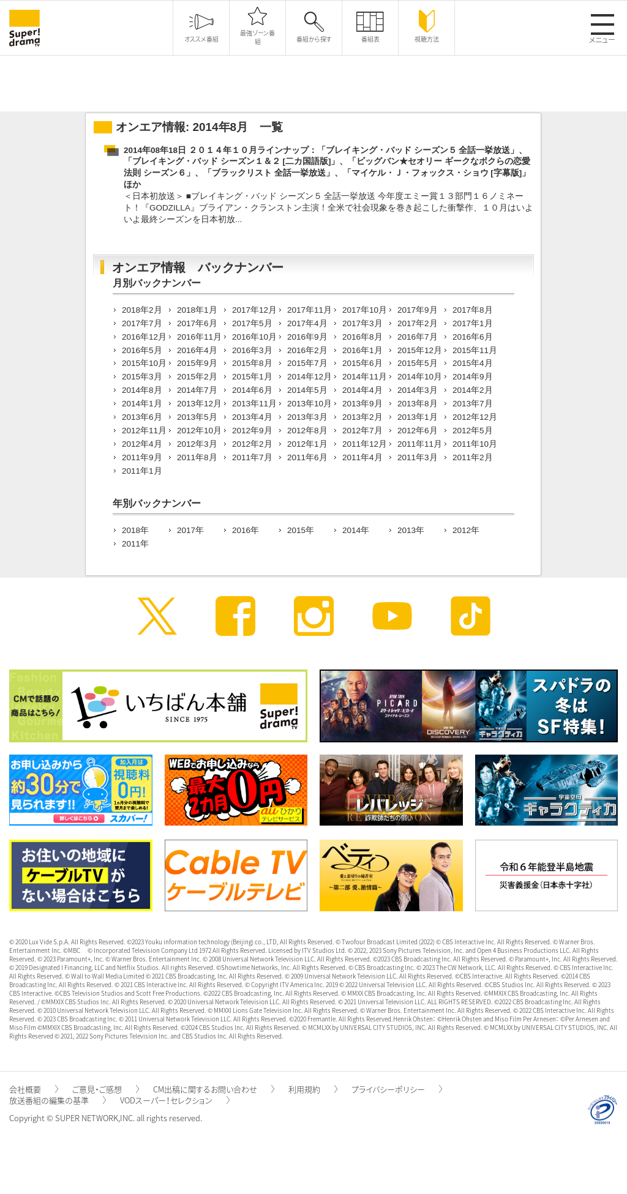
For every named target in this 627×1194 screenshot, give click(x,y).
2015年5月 (417, 363)
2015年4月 (472, 363)
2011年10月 (474, 444)
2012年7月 (362, 430)
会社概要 (33, 1089)
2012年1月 (307, 444)
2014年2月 (472, 390)
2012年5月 (472, 430)
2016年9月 (307, 336)
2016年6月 (472, 336)
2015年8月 (252, 363)
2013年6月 (142, 417)
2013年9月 (362, 403)
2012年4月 (142, 444)
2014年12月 (309, 376)
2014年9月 (472, 376)
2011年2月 (472, 457)
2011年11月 (419, 444)
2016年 (245, 530)
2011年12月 (364, 444)
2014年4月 (362, 390)
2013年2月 (362, 417)
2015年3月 (142, 376)
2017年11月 (309, 310)
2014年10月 (419, 376)
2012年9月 (252, 430)
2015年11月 (474, 350)
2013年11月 (254, 403)
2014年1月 (142, 403)
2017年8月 (472, 310)
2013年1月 (417, 417)
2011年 (135, 543)
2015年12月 (419, 350)
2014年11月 (364, 376)
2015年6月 (362, 363)
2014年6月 (252, 390)
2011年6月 (307, 457)
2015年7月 (307, 363)
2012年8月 (307, 430)
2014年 (355, 530)
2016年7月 (417, 336)
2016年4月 (197, 350)
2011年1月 (142, 471)
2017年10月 (364, 310)
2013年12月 (199, 403)
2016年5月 (142, 350)
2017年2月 (417, 323)
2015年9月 (197, 363)
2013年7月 (472, 403)
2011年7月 (252, 457)
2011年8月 (197, 457)
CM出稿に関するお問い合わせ (213, 1089)
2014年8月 (142, 390)
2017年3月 (362, 323)
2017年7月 (142, 323)
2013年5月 (197, 417)
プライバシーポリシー (396, 1089)
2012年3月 (197, 444)
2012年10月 (199, 430)
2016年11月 (199, 336)
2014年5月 (307, 390)
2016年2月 (307, 350)
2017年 (190, 530)
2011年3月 (417, 457)
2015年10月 (144, 363)
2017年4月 (307, 323)
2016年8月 (362, 336)
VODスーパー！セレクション (175, 1100)
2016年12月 (144, 336)
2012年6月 (417, 430)
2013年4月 (252, 417)
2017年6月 (197, 323)
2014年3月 (417, 390)
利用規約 (312, 1089)
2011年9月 (142, 457)
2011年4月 (362, 457)
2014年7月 (197, 390)
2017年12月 (254, 310)
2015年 (300, 530)
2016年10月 (254, 336)
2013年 (410, 530)
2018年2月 (142, 310)
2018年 (135, 530)
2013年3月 (307, 417)
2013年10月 (309, 403)
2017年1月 (472, 323)
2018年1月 (197, 310)
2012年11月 (144, 430)
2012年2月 (252, 444)
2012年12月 (474, 417)
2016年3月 (252, 350)
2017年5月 (252, 323)
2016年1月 (362, 350)
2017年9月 (417, 310)
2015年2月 (197, 376)
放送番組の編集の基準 (57, 1100)
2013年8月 (417, 403)
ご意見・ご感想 (105, 1089)
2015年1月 (252, 376)
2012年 (465, 530)
